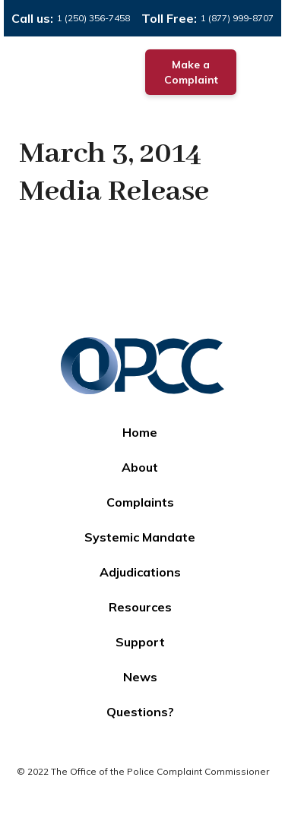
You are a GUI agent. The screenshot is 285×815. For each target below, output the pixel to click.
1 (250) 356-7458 (93, 18)
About (140, 467)
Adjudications (140, 572)
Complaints (140, 502)
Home (139, 432)
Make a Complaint (191, 72)
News (140, 676)
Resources (140, 606)
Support (140, 641)
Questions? (140, 711)
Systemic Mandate (139, 537)
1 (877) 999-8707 (237, 18)
